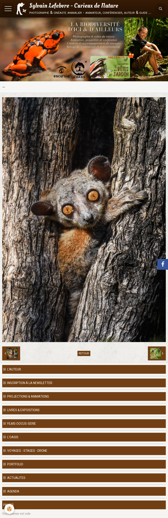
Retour (84, 353)
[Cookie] (9, 509)
